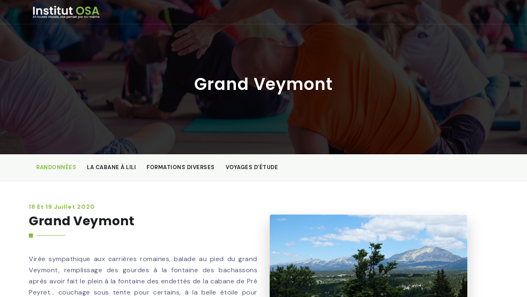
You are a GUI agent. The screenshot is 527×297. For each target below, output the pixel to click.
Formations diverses (181, 167)
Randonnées (56, 167)
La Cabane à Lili (111, 167)
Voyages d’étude (252, 167)
